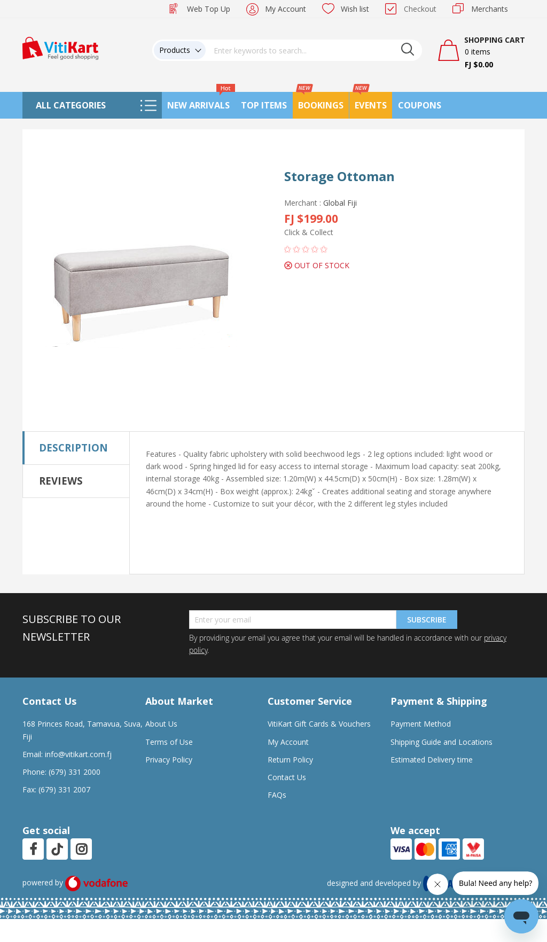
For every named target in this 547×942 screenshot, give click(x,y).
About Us (161, 724)
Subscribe (427, 619)
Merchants (489, 9)
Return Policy (290, 759)
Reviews (61, 480)
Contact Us (287, 777)
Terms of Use (169, 742)
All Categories (71, 105)
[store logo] (60, 47)
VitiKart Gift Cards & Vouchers (319, 724)
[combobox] (314, 50)
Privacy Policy (168, 759)
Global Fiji (340, 203)
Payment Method (420, 724)
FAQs (277, 795)
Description (73, 447)
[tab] (76, 447)
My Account (285, 9)
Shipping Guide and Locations (441, 742)
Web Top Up (208, 9)
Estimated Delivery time (431, 759)
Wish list (355, 9)
